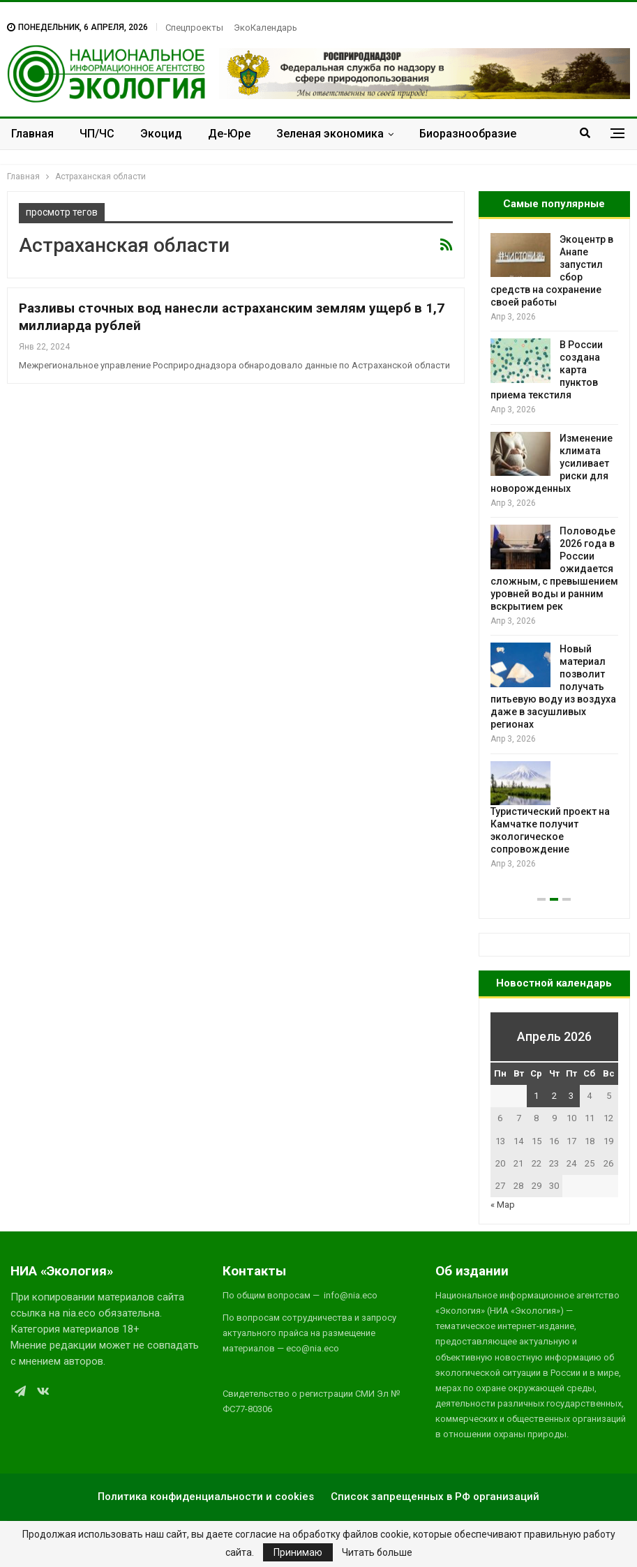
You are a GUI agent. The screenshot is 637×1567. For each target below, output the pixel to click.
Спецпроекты (194, 27)
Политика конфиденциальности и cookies (206, 1496)
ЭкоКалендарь (265, 27)
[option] (554, 552)
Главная (32, 133)
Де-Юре (229, 133)
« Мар (502, 1204)
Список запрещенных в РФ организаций (435, 1496)
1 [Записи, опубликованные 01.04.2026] (536, 1095)
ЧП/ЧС (97, 133)
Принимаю (297, 1552)
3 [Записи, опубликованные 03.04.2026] (571, 1095)
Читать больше (377, 1552)
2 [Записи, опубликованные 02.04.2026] (554, 1095)
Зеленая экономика (330, 133)
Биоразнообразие (467, 133)
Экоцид (161, 133)
